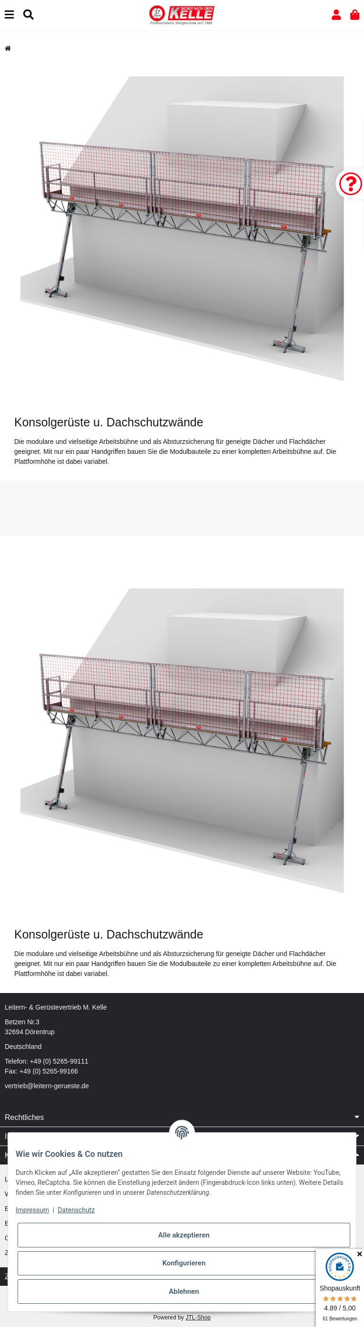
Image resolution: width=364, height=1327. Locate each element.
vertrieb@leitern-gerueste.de (47, 1086)
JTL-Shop (197, 1317)
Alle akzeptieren (183, 1235)
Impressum (32, 1210)
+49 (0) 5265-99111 (59, 1061)
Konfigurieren (183, 1263)
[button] (336, 15)
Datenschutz (76, 1210)
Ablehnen (184, 1291)
